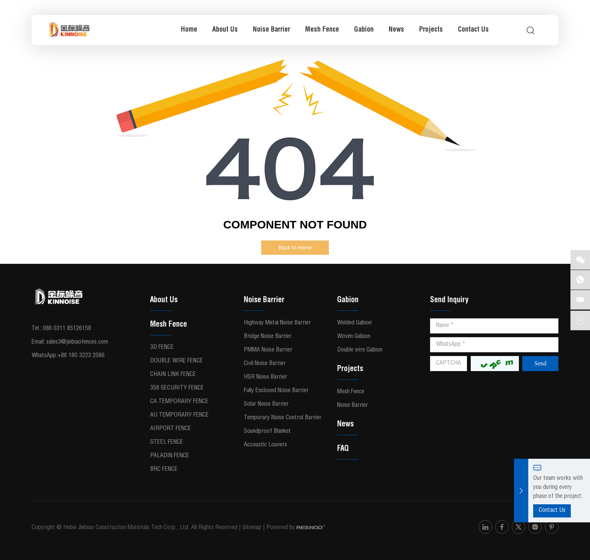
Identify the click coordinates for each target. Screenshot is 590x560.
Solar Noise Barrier (266, 405)
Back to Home (295, 248)
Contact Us (473, 30)
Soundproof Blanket (267, 432)
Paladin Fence (169, 456)
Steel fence (166, 443)
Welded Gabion (354, 323)
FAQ (343, 449)
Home (189, 30)
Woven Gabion (353, 337)
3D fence (162, 348)
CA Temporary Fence (179, 402)
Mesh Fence (322, 30)
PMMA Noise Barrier (268, 350)
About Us (225, 30)
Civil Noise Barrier (265, 364)
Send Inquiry (449, 300)
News (396, 30)
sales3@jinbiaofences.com (77, 342)
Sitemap (252, 528)
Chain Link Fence (173, 375)
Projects (431, 30)
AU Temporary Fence (179, 415)
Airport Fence (170, 429)
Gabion (364, 30)
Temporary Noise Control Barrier (282, 418)
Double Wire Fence (176, 361)
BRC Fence (164, 470)
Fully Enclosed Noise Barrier (276, 391)
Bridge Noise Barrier (268, 337)
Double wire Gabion (359, 350)
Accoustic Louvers (265, 445)
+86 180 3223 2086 (81, 356)
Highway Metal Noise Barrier (277, 323)
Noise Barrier (271, 30)
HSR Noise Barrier (265, 377)
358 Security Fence (177, 388)
